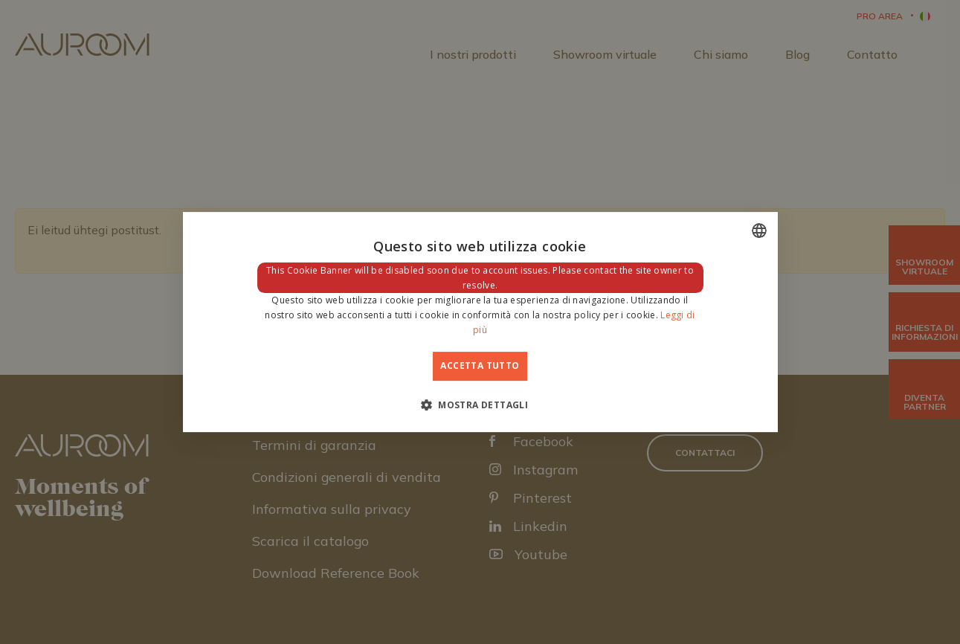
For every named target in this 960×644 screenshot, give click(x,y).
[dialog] (480, 322)
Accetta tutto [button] (479, 365)
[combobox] (759, 230)
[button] (480, 404)
